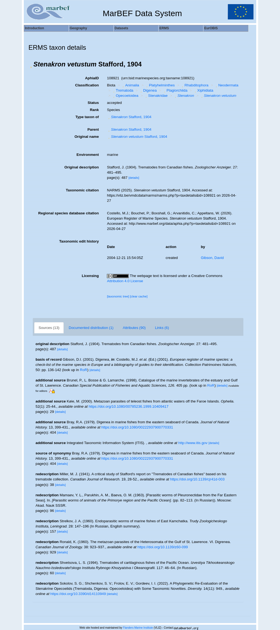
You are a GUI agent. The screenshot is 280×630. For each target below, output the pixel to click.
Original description (81, 167)
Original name (86, 137)
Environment (88, 155)
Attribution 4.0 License (125, 281)
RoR (83, 370)
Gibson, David (212, 258)
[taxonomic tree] (118, 296)
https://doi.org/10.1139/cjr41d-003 (197, 479)
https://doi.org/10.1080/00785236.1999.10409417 (128, 406)
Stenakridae (156, 96)
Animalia (130, 85)
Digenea (148, 90)
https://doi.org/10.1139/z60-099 (163, 547)
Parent (93, 129)
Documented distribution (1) (91, 328)
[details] (134, 177)
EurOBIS (211, 28)
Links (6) (162, 328)
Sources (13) (49, 328)
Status (93, 103)
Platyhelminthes (160, 85)
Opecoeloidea (125, 96)
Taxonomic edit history (79, 241)
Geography (78, 28)
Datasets (121, 28)
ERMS (164, 28)
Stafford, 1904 (129, 117)
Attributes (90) (134, 328)
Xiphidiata (203, 90)
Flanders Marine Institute (138, 627)
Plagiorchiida (175, 90)
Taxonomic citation (82, 190)
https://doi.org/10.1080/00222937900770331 (137, 427)
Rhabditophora (194, 85)
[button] (30, 64)
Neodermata (226, 85)
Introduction (34, 28)
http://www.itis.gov (193, 443)
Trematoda (122, 90)
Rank (94, 110)
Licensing (90, 276)
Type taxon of (87, 117)
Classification (87, 85)
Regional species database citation (68, 213)
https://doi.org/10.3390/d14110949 (78, 594)
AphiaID (92, 78)
